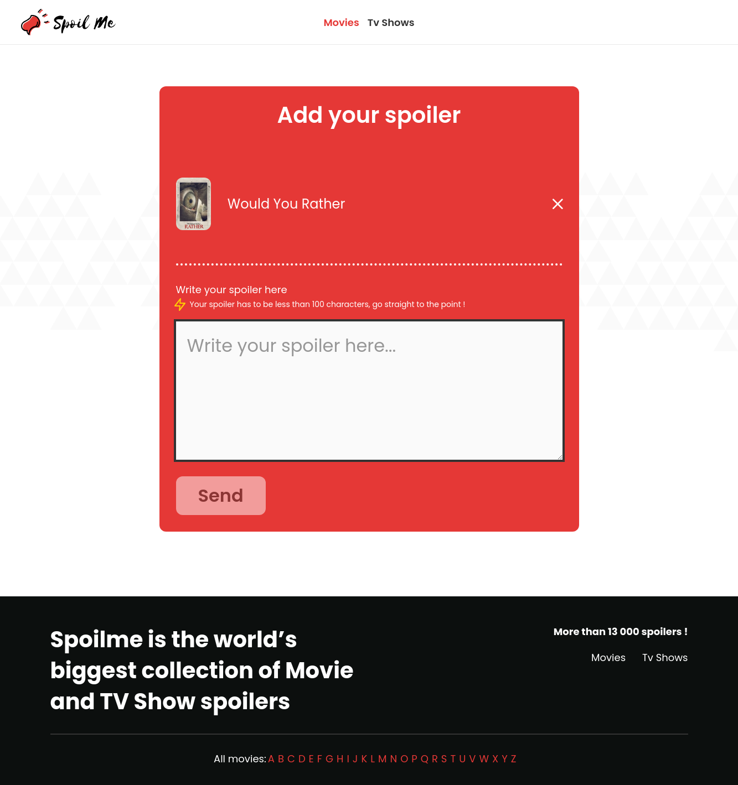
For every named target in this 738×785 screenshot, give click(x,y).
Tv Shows (391, 22)
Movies (341, 22)
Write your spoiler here (231, 290)
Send (221, 495)
